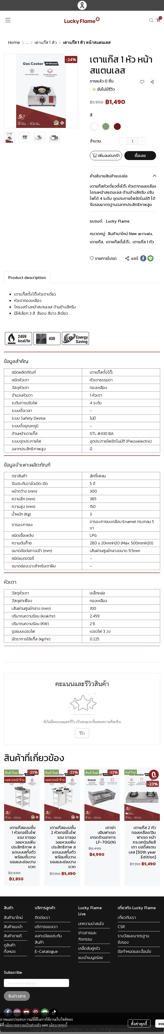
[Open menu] (8, 20)
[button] (151, 20)
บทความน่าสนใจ (91, 923)
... (27, 42)
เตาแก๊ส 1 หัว (46, 42)
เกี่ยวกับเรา (127, 917)
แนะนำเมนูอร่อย (90, 957)
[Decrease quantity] (123, 140)
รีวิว (82, 733)
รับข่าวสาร (17, 996)
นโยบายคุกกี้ (58, 1025)
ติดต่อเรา (42, 917)
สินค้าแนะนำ (13, 926)
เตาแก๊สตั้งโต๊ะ (118, 242)
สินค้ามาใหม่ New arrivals (130, 233)
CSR (121, 926)
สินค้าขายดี (13, 936)
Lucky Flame (117, 221)
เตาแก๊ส (97, 242)
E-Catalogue (46, 951)
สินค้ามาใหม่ (13, 917)
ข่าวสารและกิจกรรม (87, 936)
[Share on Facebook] (143, 258)
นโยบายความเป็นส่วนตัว (23, 1025)
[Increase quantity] (142, 140)
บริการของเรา (46, 926)
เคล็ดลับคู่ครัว (89, 948)
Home (14, 42)
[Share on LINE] (150, 258)
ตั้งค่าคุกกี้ (139, 1023)
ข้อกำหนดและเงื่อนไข (134, 951)
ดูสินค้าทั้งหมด (10, 948)
